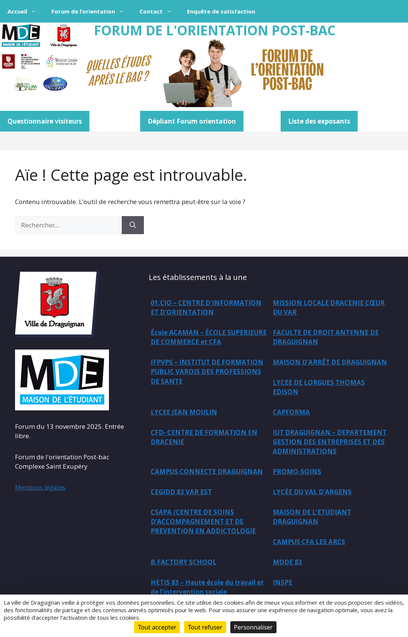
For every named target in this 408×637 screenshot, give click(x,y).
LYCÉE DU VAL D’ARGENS (312, 492)
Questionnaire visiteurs (45, 121)
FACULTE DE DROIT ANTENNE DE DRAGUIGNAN (326, 337)
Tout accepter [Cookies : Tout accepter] (157, 627)
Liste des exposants (319, 121)
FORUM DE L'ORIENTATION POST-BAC (214, 30)
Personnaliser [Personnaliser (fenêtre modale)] (253, 627)
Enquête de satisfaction (221, 11)
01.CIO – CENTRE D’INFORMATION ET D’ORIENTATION (206, 307)
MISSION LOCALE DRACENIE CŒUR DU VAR (329, 307)
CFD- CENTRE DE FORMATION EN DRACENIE (204, 437)
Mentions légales (40, 487)
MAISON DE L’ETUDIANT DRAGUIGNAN (312, 517)
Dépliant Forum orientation (192, 121)
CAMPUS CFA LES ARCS (309, 543)
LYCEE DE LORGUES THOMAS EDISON (319, 387)
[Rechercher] (133, 225)
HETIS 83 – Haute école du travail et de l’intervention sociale (208, 588)
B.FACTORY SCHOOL (183, 563)
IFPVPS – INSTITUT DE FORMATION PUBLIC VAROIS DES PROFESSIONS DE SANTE (207, 372)
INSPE (282, 583)
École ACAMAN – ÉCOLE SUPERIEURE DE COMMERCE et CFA (209, 337)
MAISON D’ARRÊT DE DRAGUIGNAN (330, 362)
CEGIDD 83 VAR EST (181, 492)
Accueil (26, 11)
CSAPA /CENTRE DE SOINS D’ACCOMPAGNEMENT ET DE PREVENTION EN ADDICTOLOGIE (203, 522)
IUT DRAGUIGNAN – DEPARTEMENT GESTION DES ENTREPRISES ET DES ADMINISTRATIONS (330, 442)
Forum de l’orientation (91, 11)
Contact (159, 11)
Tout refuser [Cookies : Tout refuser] (205, 627)
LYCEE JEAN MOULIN (184, 412)
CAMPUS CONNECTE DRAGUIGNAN (207, 472)
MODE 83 (287, 563)
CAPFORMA (291, 412)
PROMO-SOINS (297, 472)
